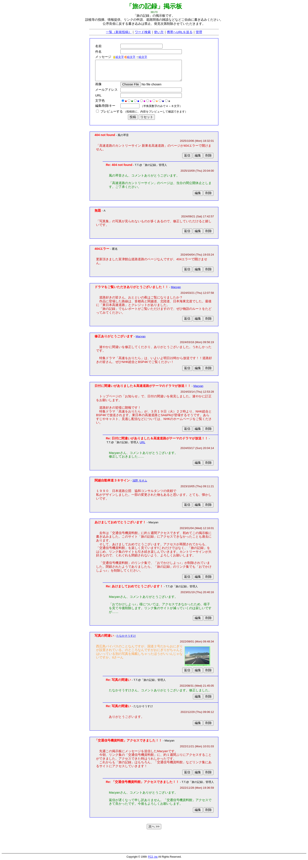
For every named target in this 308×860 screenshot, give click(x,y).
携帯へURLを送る (179, 32)
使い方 (159, 32)
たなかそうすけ (126, 635)
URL (142, 442)
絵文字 (118, 57)
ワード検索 (143, 32)
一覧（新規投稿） (119, 32)
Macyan (176, 287)
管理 (199, 32)
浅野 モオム (139, 480)
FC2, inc (153, 856)
